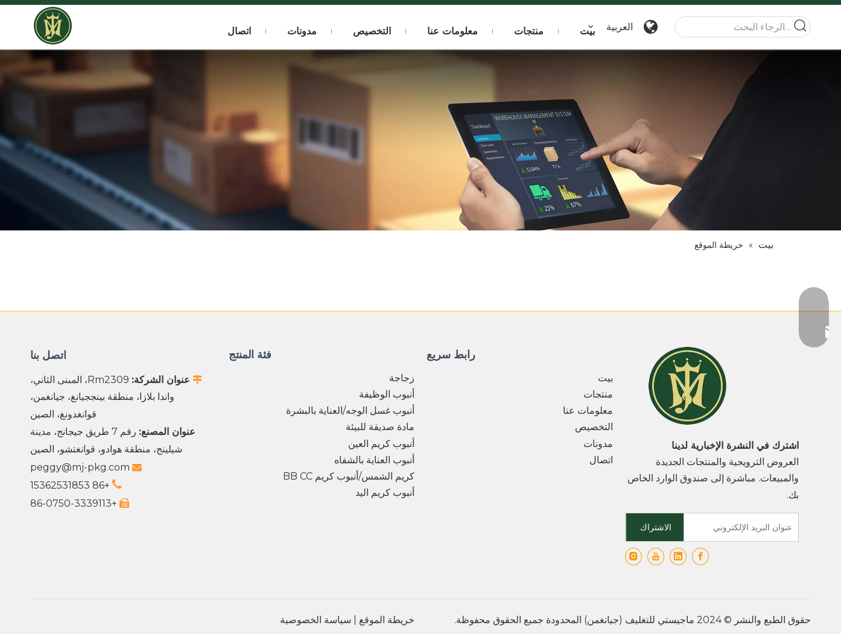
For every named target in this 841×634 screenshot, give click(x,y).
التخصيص (594, 427)
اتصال (601, 460)
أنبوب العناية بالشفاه (374, 460)
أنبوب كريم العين (381, 443)
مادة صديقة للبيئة (380, 427)
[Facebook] (700, 556)
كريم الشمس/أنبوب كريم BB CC (348, 476)
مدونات (598, 443)
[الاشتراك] (655, 527)
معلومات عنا (588, 410)
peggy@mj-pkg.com (80, 467)
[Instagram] (633, 556)
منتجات (598, 394)
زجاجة (401, 378)
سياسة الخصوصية (315, 620)
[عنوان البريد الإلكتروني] (743, 527)
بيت (605, 378)
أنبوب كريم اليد (384, 492)
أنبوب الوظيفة (386, 394)
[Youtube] (655, 556)
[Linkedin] (678, 556)
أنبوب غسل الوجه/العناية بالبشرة (350, 410)
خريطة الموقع (386, 620)
